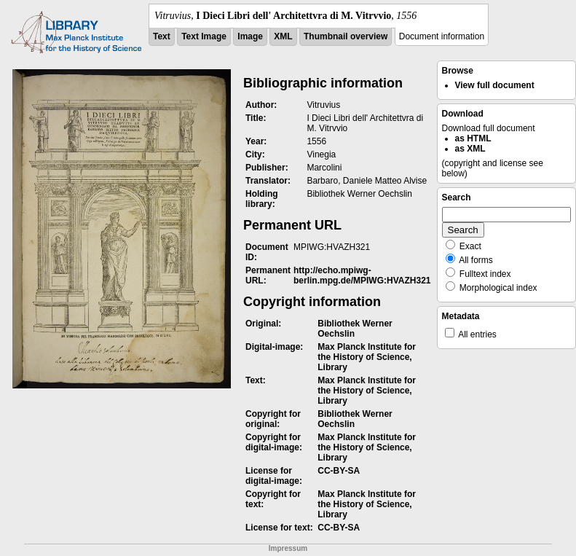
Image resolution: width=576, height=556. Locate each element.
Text (161, 36)
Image (250, 36)
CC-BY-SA (338, 471)
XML (283, 36)
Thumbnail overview (345, 36)
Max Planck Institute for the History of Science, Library (366, 357)
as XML (470, 149)
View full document (494, 85)
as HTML (473, 138)
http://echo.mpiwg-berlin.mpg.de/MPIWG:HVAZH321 (361, 275)
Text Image (203, 36)
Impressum (288, 548)
